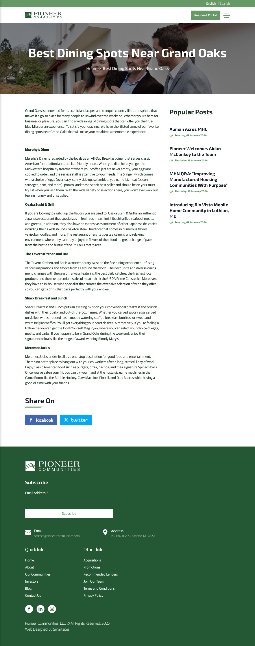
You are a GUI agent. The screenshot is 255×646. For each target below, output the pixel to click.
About (29, 567)
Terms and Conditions (99, 588)
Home (91, 68)
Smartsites (61, 628)
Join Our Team (93, 581)
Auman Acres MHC (188, 129)
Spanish (225, 3)
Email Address (36, 493)
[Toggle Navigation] (226, 15)
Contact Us (33, 595)
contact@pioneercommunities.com (52, 533)
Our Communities (37, 574)
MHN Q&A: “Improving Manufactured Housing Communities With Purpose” (199, 179)
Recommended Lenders (100, 574)
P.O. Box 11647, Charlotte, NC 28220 (129, 533)
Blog (28, 588)
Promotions (91, 567)
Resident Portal (205, 15)
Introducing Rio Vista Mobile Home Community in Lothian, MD (199, 210)
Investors (31, 581)
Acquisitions (92, 560)
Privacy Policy (93, 595)
